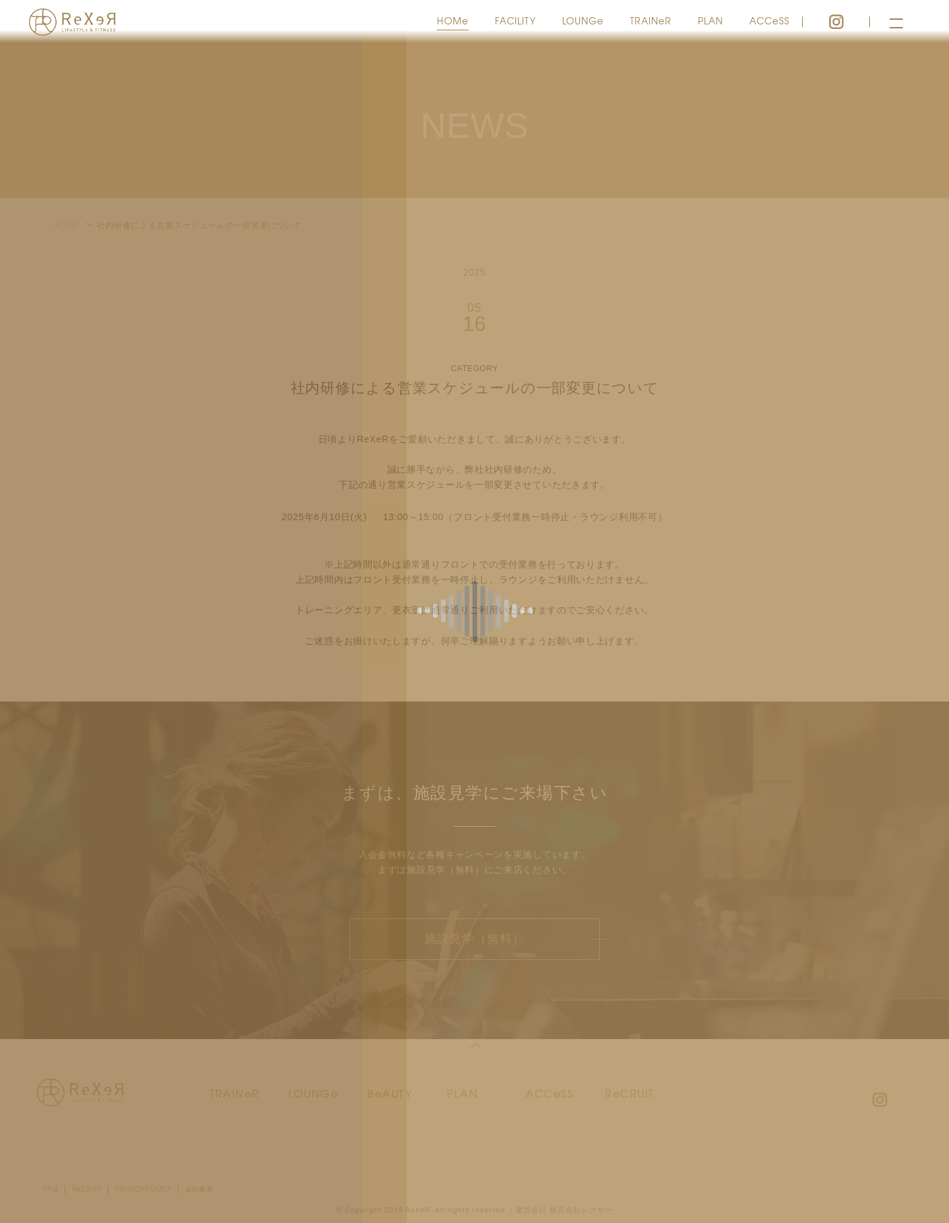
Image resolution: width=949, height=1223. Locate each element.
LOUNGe (583, 20)
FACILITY (515, 20)
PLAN (710, 20)
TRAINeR (651, 20)
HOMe (453, 20)
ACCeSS (769, 20)
